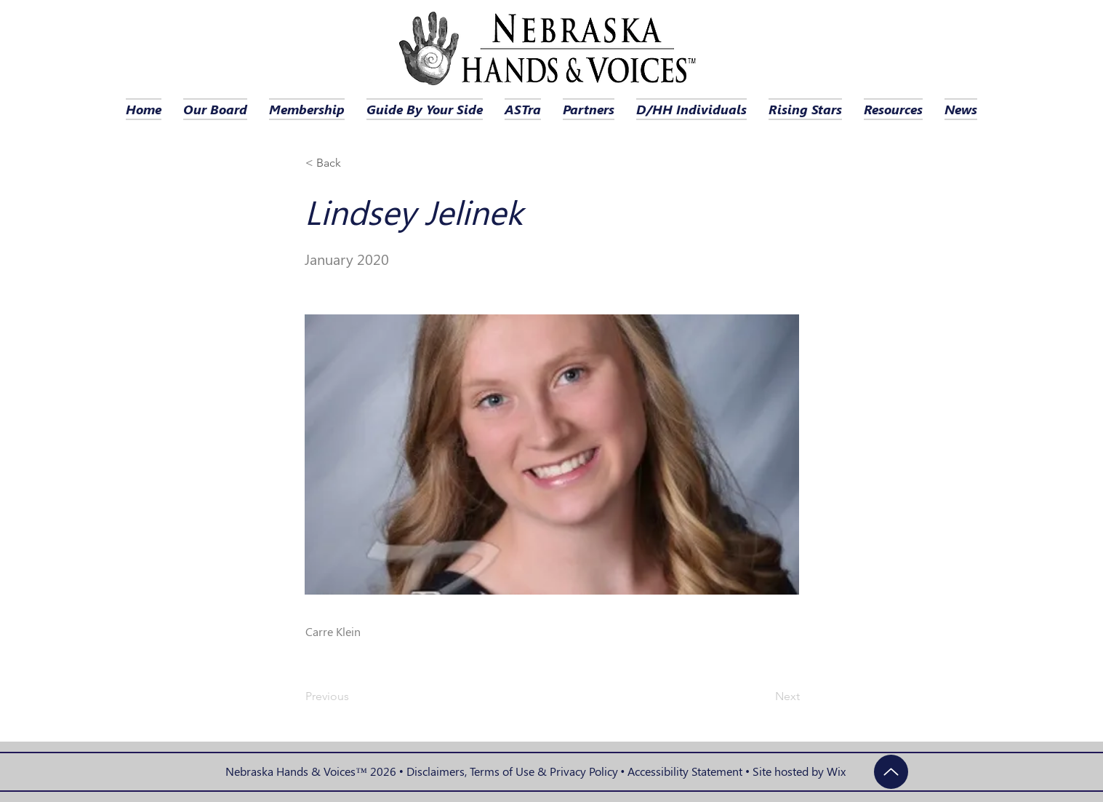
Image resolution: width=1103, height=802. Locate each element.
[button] (353, 163)
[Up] (891, 772)
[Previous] (353, 696)
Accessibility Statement (684, 771)
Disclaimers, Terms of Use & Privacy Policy (512, 771)
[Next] (763, 696)
